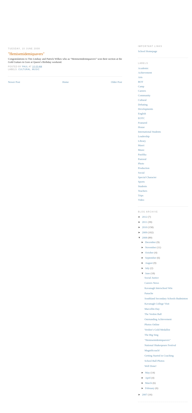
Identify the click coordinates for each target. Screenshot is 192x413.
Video (141, 199)
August (149, 262)
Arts (140, 77)
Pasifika (142, 154)
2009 (145, 232)
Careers (142, 90)
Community (144, 95)
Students (142, 186)
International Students (149, 131)
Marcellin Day (151, 308)
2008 (145, 237)
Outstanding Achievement (157, 319)
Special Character (147, 177)
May (148, 372)
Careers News (151, 282)
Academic (143, 68)
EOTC (141, 118)
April (148, 377)
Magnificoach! (152, 350)
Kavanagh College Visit (156, 303)
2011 (145, 221)
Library (142, 140)
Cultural (24, 69)
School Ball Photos (154, 360)
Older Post (116, 81)
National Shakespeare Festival (160, 345)
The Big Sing (151, 334)
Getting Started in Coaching (159, 355)
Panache (148, 293)
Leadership (144, 136)
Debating (143, 104)
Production (143, 168)
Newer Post (14, 81)
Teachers (142, 190)
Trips (140, 195)
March (149, 382)
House (141, 127)
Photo (141, 163)
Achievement (145, 72)
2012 (145, 216)
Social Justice (151, 277)
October (149, 252)
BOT (140, 81)
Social (141, 172)
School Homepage (147, 51)
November (151, 247)
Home (65, 81)
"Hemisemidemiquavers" (157, 340)
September (151, 257)
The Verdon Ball (153, 314)
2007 (145, 394)
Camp (141, 86)
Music (36, 69)
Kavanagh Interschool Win (158, 288)
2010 (145, 227)
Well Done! (150, 365)
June (148, 273)
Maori (141, 145)
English (142, 113)
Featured (142, 122)
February (150, 388)
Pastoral (142, 159)
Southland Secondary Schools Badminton (166, 298)
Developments (145, 108)
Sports (141, 181)
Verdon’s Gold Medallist (157, 329)
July (147, 268)
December (151, 242)
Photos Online (151, 324)
